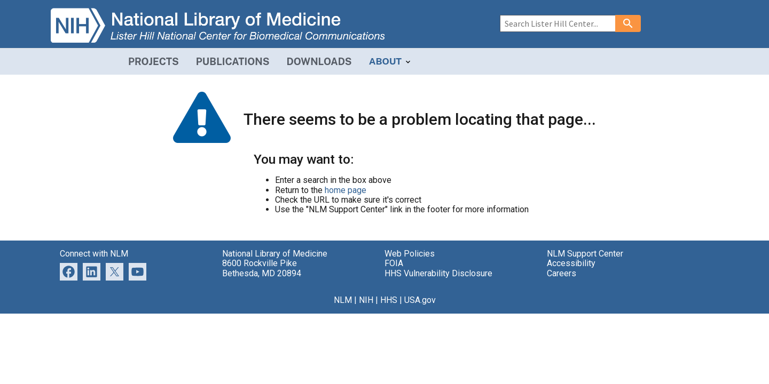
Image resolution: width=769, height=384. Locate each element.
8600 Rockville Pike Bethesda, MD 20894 (261, 268)
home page (345, 190)
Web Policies (409, 254)
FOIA (393, 263)
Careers (561, 273)
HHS (388, 300)
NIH (366, 300)
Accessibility (571, 263)
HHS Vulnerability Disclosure (438, 273)
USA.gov (420, 300)
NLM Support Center (585, 254)
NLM (343, 300)
